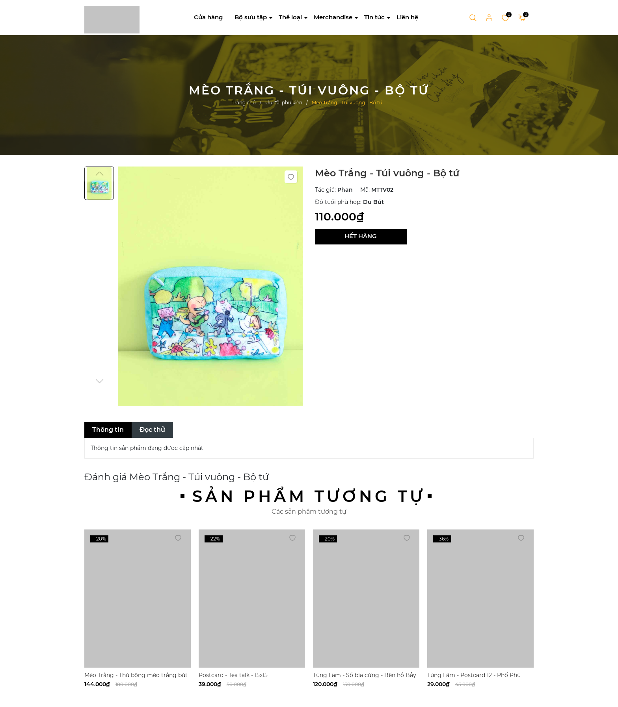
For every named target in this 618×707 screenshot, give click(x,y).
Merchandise (333, 17)
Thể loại (290, 17)
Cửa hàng (208, 17)
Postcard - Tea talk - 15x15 (233, 675)
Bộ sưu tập (251, 17)
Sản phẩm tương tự (309, 496)
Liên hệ (407, 17)
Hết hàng (360, 236)
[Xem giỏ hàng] (522, 17)
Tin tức (374, 17)
